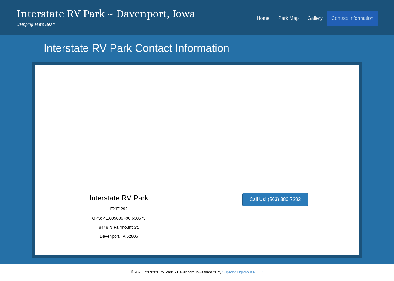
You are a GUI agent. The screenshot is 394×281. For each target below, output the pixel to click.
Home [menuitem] (263, 18)
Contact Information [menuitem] (352, 18)
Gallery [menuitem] (315, 18)
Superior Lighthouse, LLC (242, 272)
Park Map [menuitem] (288, 18)
